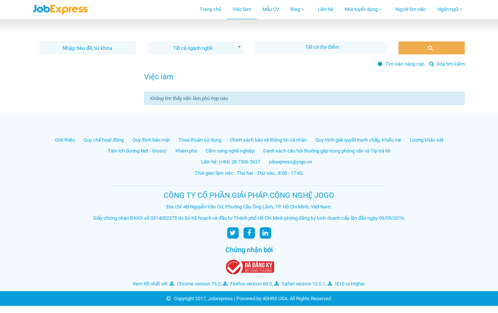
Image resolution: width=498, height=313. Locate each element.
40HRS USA (274, 298)
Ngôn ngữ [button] (450, 9)
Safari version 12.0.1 (299, 284)
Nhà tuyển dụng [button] (363, 9)
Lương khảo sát (426, 140)
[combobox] (195, 48)
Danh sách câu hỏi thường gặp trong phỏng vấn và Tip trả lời (326, 151)
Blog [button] (297, 9)
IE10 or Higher (346, 284)
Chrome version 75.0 (194, 284)
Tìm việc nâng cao (401, 64)
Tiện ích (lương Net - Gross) (137, 151)
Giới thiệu (65, 140)
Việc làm (242, 9)
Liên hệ (325, 9)
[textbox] (323, 47)
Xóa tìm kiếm (447, 64)
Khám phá (186, 151)
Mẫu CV (270, 9)
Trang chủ (210, 9)
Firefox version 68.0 (247, 284)
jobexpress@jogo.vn (290, 162)
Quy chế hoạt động (104, 140)
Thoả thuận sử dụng (199, 140)
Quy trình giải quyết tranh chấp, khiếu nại (358, 140)
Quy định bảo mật (151, 140)
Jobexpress (220, 298)
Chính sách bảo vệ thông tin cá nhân (268, 140)
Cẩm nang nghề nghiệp (230, 151)
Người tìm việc (411, 9)
